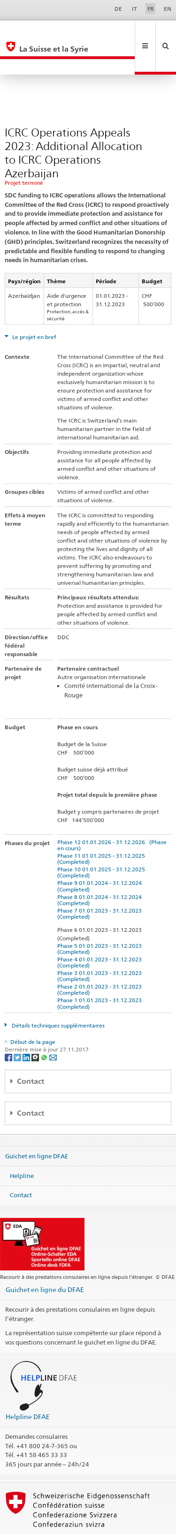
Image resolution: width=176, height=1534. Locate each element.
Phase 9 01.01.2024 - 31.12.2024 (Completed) (101, 854)
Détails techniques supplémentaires (57, 993)
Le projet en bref (33, 305)
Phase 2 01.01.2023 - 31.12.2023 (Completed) (101, 958)
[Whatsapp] (44, 1025)
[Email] (53, 1025)
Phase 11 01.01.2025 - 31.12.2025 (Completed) (102, 827)
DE (118, 8)
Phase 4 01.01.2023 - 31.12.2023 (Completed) (101, 931)
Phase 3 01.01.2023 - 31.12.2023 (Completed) (101, 944)
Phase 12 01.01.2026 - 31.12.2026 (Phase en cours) (112, 814)
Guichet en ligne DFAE (36, 1124)
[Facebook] (9, 1025)
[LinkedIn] (27, 1025)
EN (167, 8)
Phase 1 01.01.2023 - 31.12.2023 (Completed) (101, 972)
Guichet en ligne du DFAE (45, 1258)
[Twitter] (18, 1025)
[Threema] (35, 1025)
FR (150, 8)
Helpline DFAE (28, 1385)
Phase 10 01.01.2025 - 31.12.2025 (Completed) (102, 841)
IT (134, 8)
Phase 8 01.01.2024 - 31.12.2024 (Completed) (101, 868)
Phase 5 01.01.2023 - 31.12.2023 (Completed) (101, 917)
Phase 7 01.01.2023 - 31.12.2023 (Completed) (101, 882)
